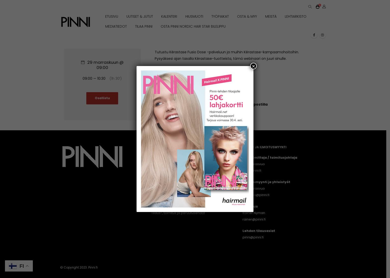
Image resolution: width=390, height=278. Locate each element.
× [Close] (253, 66)
